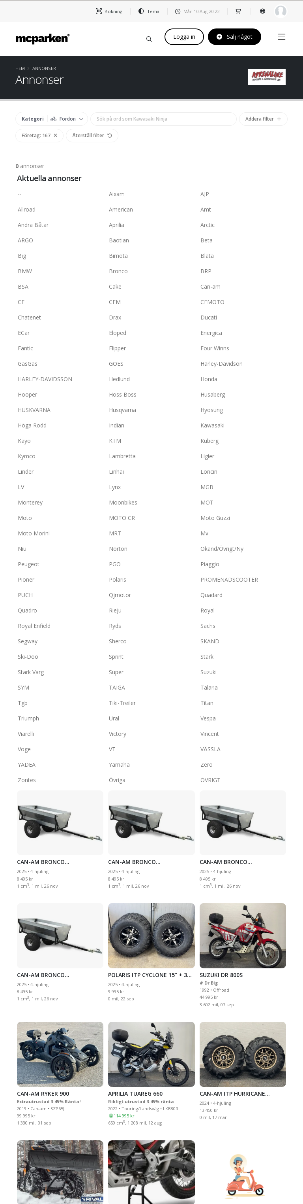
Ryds (151, 626)
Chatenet (60, 317)
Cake (151, 287)
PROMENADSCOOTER (243, 580)
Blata (243, 256)
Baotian (151, 240)
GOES (151, 364)
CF (60, 302)
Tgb (60, 703)
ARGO (60, 240)
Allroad (60, 209)
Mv (243, 533)
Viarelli (60, 734)
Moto (60, 518)
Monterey (60, 502)
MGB (243, 487)
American (151, 209)
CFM (151, 302)
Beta (243, 240)
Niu (60, 549)
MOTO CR (151, 518)
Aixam (151, 194)
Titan (243, 703)
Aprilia (151, 225)
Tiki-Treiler (151, 703)
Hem (20, 68)
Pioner (60, 580)
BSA (60, 287)
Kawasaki (243, 425)
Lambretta (151, 456)
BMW (60, 271)
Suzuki (243, 672)
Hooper (60, 394)
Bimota (151, 256)
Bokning (108, 11)
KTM (151, 441)
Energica (243, 333)
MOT (243, 502)
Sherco (151, 641)
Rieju (151, 610)
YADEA (60, 765)
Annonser (44, 68)
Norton (151, 549)
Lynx (151, 487)
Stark (243, 657)
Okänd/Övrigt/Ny (243, 549)
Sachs (243, 626)
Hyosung (243, 410)
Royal (243, 610)
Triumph (60, 718)
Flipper (151, 348)
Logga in (184, 36)
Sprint (151, 657)
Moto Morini (60, 533)
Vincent (243, 734)
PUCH (60, 595)
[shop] (239, 11)
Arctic (243, 225)
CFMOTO (243, 302)
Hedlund (151, 379)
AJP (243, 194)
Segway (60, 641)
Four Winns (243, 348)
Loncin (243, 472)
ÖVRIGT (243, 780)
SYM (60, 687)
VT (151, 749)
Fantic (60, 348)
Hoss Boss (151, 394)
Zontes (60, 780)
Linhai (151, 472)
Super (151, 672)
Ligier (243, 456)
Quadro (60, 610)
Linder (60, 472)
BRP (243, 271)
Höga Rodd (60, 425)
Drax (151, 317)
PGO (151, 564)
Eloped (151, 333)
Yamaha (151, 765)
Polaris (151, 580)
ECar (60, 333)
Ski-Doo (60, 657)
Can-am (243, 287)
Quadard (243, 595)
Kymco (60, 456)
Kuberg (243, 441)
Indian (151, 425)
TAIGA (151, 687)
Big (60, 256)
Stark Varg (60, 672)
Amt (243, 209)
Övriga (151, 780)
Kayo (60, 441)
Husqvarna (151, 410)
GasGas (60, 364)
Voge (60, 749)
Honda (243, 379)
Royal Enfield (60, 626)
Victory (151, 734)
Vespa (243, 718)
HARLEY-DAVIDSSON (60, 379)
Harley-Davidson (243, 364)
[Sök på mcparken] (149, 37)
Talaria (243, 687)
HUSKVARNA (60, 410)
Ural (151, 718)
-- (60, 194)
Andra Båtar (60, 225)
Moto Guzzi (243, 518)
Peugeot (60, 564)
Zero (243, 765)
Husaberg (243, 394)
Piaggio (243, 564)
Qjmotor (151, 595)
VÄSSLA (243, 749)
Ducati (243, 317)
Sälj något (234, 36)
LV (60, 487)
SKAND (243, 641)
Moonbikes (151, 502)
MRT (151, 533)
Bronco (151, 271)
